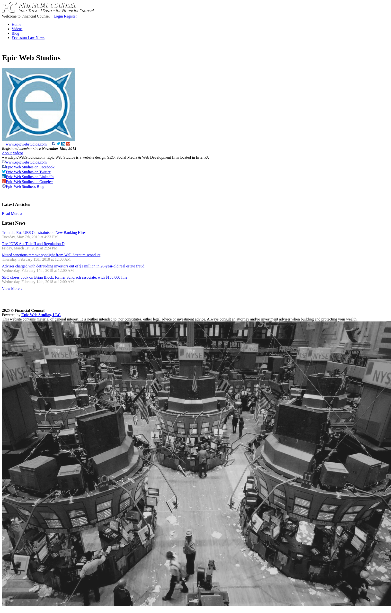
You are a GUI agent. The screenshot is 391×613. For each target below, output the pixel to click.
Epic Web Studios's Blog (23, 186)
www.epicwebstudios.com (26, 144)
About (7, 153)
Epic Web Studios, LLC (41, 315)
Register (70, 16)
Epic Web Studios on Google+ (27, 182)
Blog (15, 33)
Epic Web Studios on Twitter (26, 172)
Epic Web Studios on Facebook (28, 167)
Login (58, 16)
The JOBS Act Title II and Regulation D (33, 244)
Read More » (12, 213)
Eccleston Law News (28, 38)
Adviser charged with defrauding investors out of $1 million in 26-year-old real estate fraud (73, 266)
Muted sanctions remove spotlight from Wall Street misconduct (51, 255)
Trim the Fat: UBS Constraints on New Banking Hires (44, 232)
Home (16, 24)
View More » (12, 288)
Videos (17, 29)
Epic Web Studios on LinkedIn (28, 177)
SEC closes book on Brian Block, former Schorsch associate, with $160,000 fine (64, 277)
